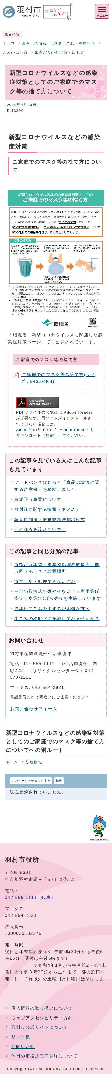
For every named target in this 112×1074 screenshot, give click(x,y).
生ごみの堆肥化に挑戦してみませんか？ (57, 618)
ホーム (11, 762)
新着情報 (34, 762)
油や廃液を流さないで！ (40, 529)
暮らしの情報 (34, 44)
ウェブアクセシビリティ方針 (42, 1018)
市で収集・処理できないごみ (45, 581)
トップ (9, 44)
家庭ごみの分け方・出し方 (59, 52)
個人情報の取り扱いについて (42, 1008)
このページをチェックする (31, 781)
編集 (59, 781)
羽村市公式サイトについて (39, 1027)
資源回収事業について (38, 499)
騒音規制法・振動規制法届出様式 (49, 519)
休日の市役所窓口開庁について (44, 1056)
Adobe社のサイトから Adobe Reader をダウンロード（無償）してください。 (55, 433)
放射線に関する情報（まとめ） (47, 509)
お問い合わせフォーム (33, 709)
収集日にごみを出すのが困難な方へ (52, 608)
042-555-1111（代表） (30, 897)
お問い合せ (23, 1046)
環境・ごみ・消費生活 (74, 44)
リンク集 (20, 1037)
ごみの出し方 (15, 52)
